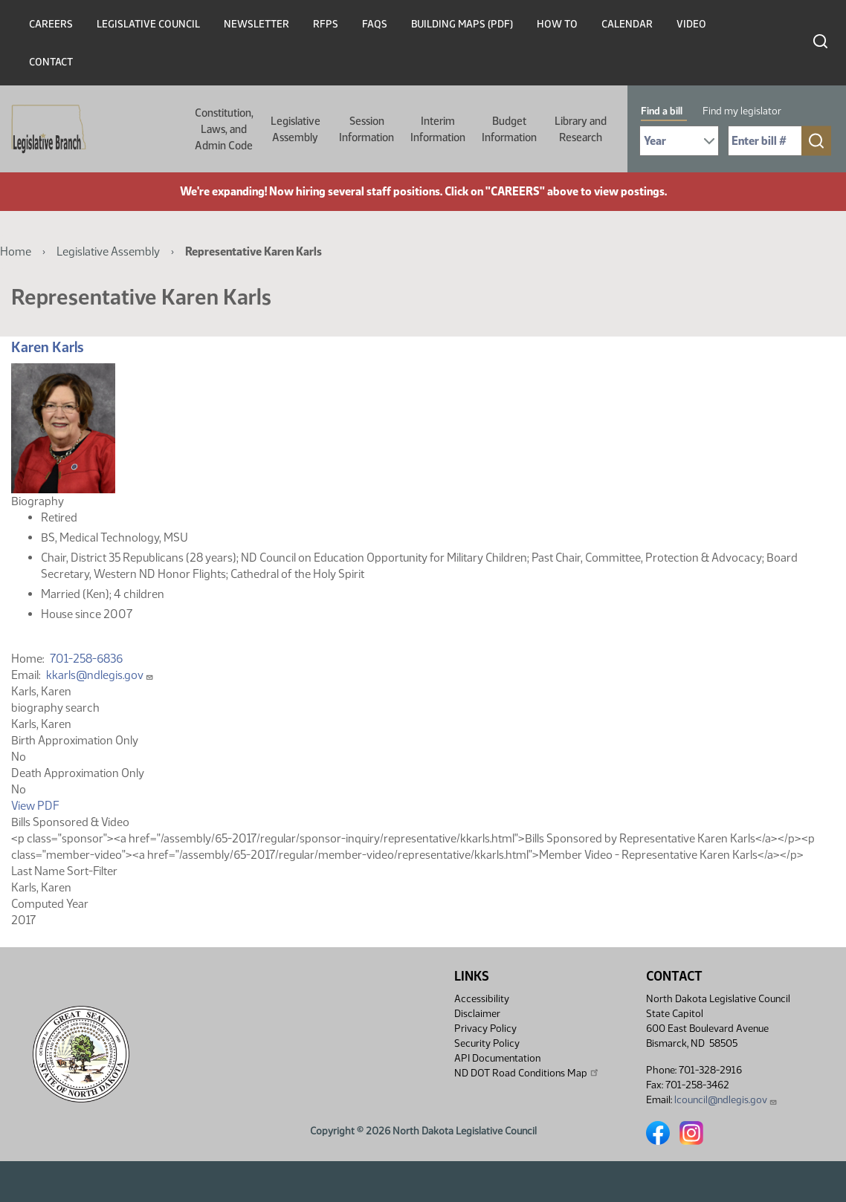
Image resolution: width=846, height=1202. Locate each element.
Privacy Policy (485, 1028)
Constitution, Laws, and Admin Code (224, 129)
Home (15, 251)
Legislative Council (148, 24)
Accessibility (481, 999)
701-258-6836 (86, 659)
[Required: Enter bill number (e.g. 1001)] (765, 141)
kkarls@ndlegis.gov (100, 675)
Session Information (366, 129)
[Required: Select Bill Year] (679, 141)
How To (557, 24)
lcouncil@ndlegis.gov (726, 1100)
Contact (51, 62)
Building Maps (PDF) (462, 24)
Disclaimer (477, 1013)
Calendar (627, 24)
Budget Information (509, 129)
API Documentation (497, 1058)
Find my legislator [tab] (742, 111)
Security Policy (487, 1043)
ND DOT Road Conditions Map (527, 1072)
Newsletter (256, 24)
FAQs (374, 24)
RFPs (325, 24)
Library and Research (581, 129)
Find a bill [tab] (661, 111)
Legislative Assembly (295, 129)
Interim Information (437, 129)
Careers (51, 24)
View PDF (35, 806)
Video (691, 24)
